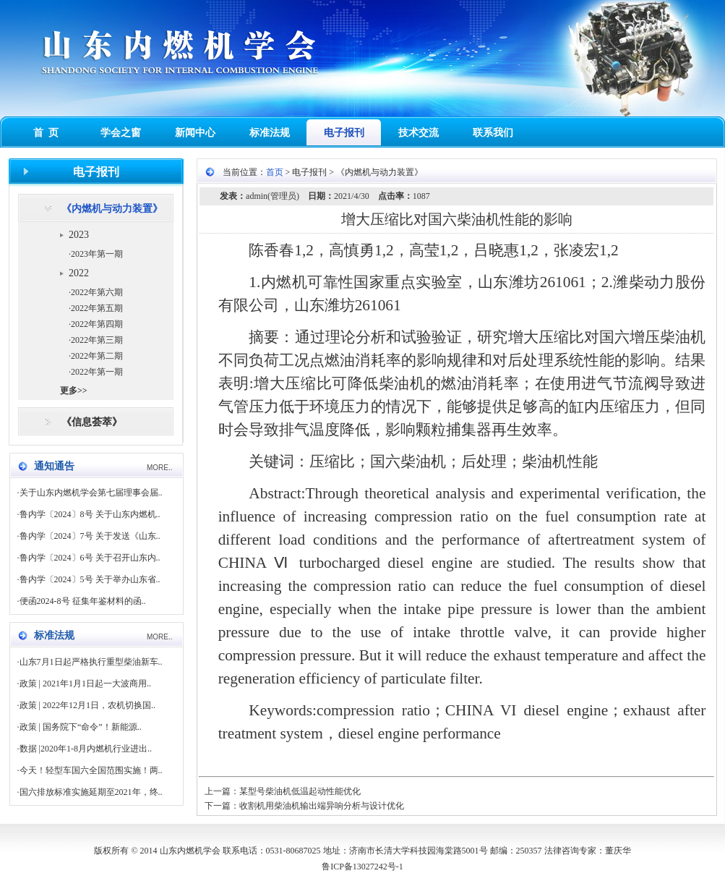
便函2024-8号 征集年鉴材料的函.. (83, 601)
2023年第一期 (97, 254)
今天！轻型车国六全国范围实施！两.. (91, 770)
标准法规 (269, 132)
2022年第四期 (97, 324)
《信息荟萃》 (91, 422)
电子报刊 (344, 132)
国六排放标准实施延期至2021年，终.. (91, 792)
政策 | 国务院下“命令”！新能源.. (81, 727)
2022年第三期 (97, 340)
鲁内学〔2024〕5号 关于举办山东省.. (90, 579)
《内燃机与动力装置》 (112, 208)
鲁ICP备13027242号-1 (362, 866)
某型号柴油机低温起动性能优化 (300, 791)
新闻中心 (195, 132)
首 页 (46, 132)
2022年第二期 (97, 356)
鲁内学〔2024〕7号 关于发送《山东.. (90, 536)
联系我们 (493, 132)
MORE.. (160, 468)
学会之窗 (120, 132)
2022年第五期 (97, 308)
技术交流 (418, 132)
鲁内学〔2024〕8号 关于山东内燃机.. (90, 514)
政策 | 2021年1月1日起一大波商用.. (85, 683)
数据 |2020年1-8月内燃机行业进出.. (86, 749)
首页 (274, 172)
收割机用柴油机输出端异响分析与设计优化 (321, 806)
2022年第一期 (97, 372)
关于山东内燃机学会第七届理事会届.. (91, 493)
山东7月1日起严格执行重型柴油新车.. (91, 662)
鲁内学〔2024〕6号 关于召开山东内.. (90, 558)
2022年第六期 (97, 292)
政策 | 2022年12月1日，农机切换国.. (87, 705)
